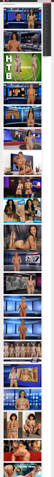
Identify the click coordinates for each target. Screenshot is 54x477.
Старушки (44, 37)
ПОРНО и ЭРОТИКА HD (46, 9)
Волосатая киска (45, 51)
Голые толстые (45, 18)
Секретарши (44, 23)
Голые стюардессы (45, 28)
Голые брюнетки (45, 55)
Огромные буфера (45, 32)
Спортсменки (44, 33)
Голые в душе (44, 38)
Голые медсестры (45, 27)
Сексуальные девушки (45, 24)
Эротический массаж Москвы (45, 6)
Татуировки (44, 46)
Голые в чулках (45, 10)
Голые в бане (44, 41)
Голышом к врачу (45, 52)
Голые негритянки (45, 13)
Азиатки (44, 42)
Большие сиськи (45, 19)
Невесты (44, 47)
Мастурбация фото (45, 14)
